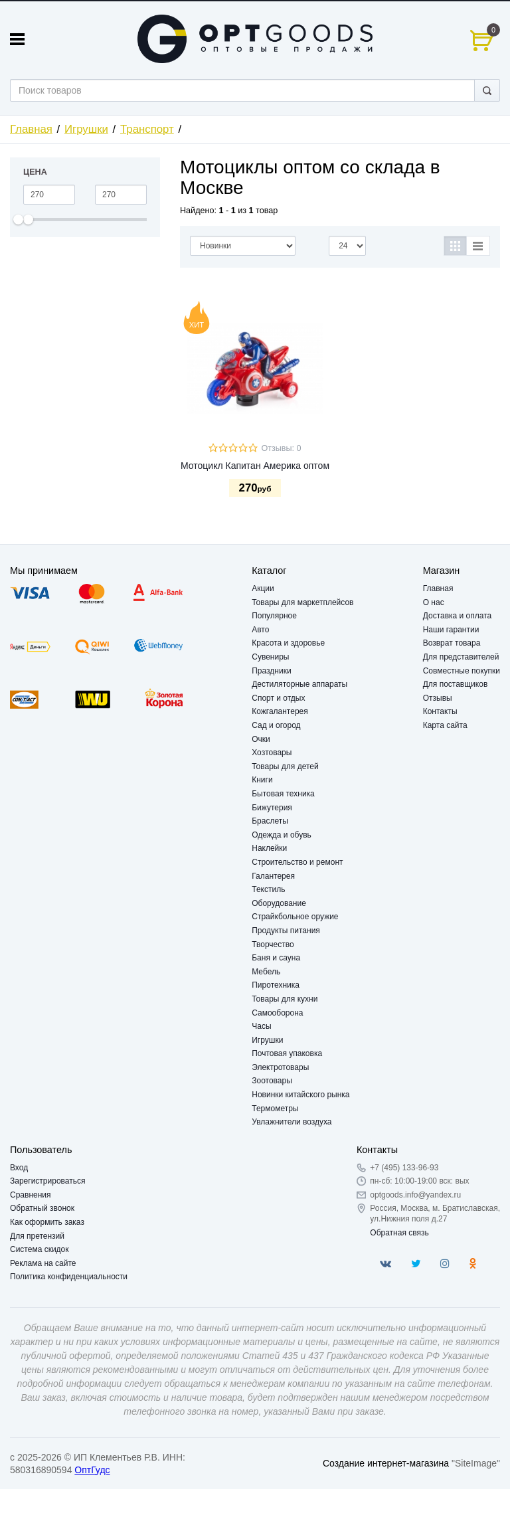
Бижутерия (272, 807)
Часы (261, 1026)
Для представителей (461, 657)
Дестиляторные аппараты (299, 684)
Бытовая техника (283, 793)
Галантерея (273, 876)
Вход (19, 1167)
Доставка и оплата (457, 615)
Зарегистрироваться (47, 1181)
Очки (261, 739)
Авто (260, 629)
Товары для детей (285, 766)
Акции (263, 588)
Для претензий (37, 1236)
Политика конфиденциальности (69, 1276)
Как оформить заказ (47, 1222)
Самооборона (277, 1013)
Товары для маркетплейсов (302, 602)
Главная (31, 129)
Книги (262, 779)
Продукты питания (286, 930)
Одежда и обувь (281, 835)
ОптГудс (92, 1470)
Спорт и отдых (278, 698)
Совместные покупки (461, 670)
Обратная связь (399, 1232)
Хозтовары (272, 752)
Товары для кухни (284, 999)
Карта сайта (445, 725)
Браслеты (270, 821)
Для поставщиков (455, 684)
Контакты (440, 711)
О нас (433, 602)
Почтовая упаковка (287, 1053)
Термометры (275, 1108)
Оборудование (279, 903)
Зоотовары (272, 1080)
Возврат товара (452, 643)
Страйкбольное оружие (295, 916)
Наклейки (269, 848)
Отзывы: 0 (281, 448)
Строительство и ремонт (297, 862)
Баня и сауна (276, 957)
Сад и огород (276, 725)
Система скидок (39, 1249)
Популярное (274, 615)
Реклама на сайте (43, 1263)
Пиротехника (275, 985)
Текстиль (268, 889)
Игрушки (86, 129)
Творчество (273, 944)
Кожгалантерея (280, 711)
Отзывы (437, 698)
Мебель (266, 971)
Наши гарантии (451, 629)
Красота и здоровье (288, 643)
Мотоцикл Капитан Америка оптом (255, 465)
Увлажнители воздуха (291, 1121)
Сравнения (30, 1195)
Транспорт (147, 129)
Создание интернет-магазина (386, 1463)
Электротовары (280, 1067)
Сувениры (270, 657)
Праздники (271, 670)
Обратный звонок (42, 1208)
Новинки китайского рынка (300, 1094)
